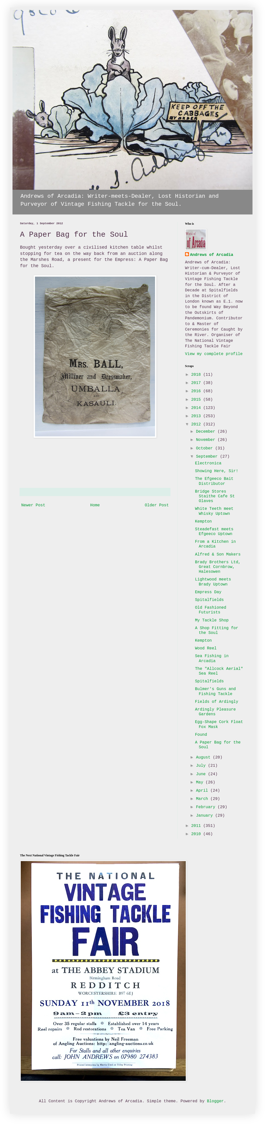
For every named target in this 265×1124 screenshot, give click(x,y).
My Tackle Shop (211, 620)
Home (95, 505)
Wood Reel (205, 648)
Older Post (157, 505)
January (205, 815)
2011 (197, 826)
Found (201, 735)
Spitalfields (209, 600)
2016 (197, 391)
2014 (197, 408)
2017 (197, 383)
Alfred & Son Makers (217, 554)
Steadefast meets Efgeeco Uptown (214, 531)
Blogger (215, 1101)
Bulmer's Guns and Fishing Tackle (215, 691)
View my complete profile (213, 354)
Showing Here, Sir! (216, 471)
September (208, 456)
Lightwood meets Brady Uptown (213, 581)
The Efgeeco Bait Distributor (214, 481)
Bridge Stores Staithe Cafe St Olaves (215, 496)
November (207, 440)
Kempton (203, 521)
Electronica (208, 463)
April (203, 790)
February (207, 807)
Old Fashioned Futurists (210, 610)
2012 (197, 424)
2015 (197, 399)
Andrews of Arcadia (211, 255)
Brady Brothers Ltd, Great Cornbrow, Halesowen (217, 567)
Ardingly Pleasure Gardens (215, 712)
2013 (197, 416)
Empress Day (208, 592)
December (207, 431)
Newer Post (33, 505)
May (201, 782)
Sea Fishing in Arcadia (211, 658)
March (203, 799)
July (202, 765)
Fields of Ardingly (216, 702)
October (205, 448)
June (202, 774)
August (204, 757)
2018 (197, 375)
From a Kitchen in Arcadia (215, 544)
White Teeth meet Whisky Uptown (214, 511)
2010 (197, 834)
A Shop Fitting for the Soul (216, 630)
